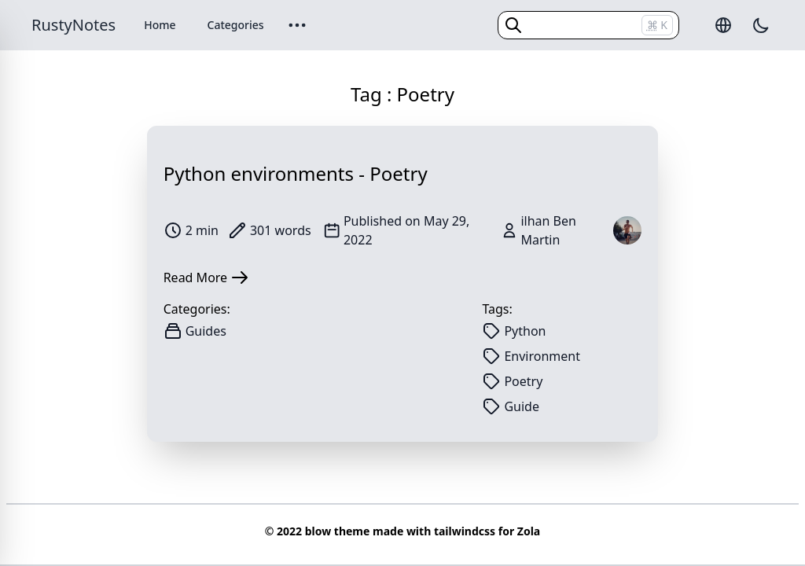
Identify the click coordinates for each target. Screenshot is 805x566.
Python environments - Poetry (296, 173)
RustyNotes (73, 24)
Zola (528, 531)
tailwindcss (464, 531)
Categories (236, 24)
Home (159, 24)
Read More (206, 277)
